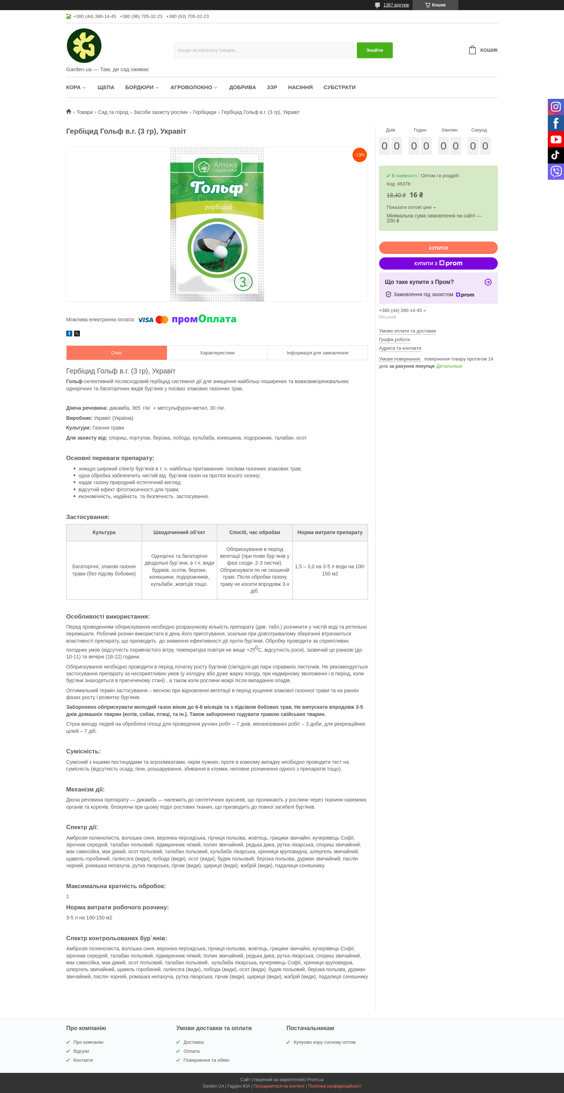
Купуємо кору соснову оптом (324, 1042)
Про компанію (88, 1042)
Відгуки (81, 1051)
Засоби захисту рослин (160, 112)
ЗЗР (272, 87)
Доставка (193, 1042)
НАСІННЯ (300, 87)
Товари (84, 112)
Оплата (191, 1051)
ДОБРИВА (242, 87)
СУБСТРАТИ (340, 87)
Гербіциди (204, 112)
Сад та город (113, 112)
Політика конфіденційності (334, 1086)
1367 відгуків (396, 5)
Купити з (438, 263)
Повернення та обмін (206, 1060)
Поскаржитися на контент (279, 1086)
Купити (438, 248)
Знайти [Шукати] (374, 50)
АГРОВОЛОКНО (191, 87)
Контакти (83, 1060)
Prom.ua (316, 1079)
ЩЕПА (105, 87)
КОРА (73, 87)
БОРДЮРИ (139, 87)
